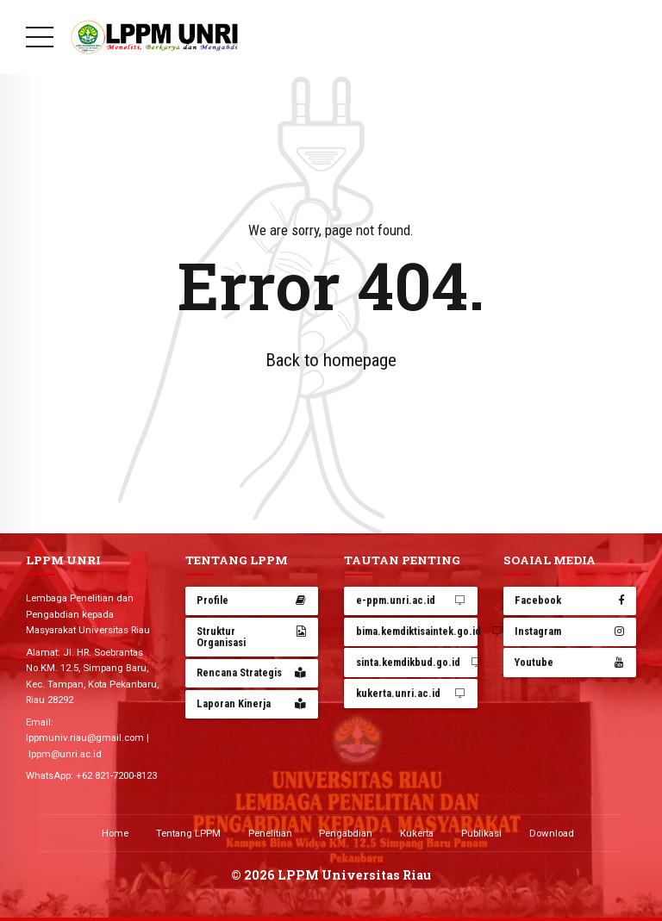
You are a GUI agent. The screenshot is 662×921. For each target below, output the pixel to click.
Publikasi (481, 833)
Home (115, 833)
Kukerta (417, 833)
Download (551, 833)
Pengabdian (345, 833)
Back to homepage (331, 360)
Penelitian (270, 833)
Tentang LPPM (188, 833)
